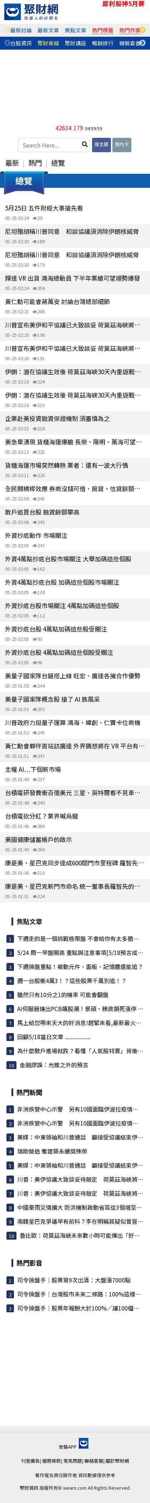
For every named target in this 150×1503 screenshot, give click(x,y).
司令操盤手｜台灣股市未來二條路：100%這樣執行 (82, 1294)
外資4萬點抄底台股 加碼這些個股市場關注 (62, 582)
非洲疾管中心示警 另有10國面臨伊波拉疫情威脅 (80, 1109)
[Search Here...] (54, 145)
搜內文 (122, 144)
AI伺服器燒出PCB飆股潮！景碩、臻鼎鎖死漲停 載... (82, 1008)
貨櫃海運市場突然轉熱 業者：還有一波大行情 (66, 465)
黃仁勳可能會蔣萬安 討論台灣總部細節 (57, 301)
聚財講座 (75, 43)
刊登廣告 (30, 1460)
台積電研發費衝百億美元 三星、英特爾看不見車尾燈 (75, 792)
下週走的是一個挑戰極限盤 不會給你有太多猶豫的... (83, 938)
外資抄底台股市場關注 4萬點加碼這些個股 (62, 605)
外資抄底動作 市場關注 (36, 535)
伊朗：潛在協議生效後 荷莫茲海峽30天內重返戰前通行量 (75, 371)
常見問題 (72, 1460)
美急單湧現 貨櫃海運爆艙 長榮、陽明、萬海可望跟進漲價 (75, 441)
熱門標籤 (102, 30)
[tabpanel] (21, 30)
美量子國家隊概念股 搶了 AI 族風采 (52, 698)
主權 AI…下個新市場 (33, 769)
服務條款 (51, 1460)
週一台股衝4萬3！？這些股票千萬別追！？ (72, 980)
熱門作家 (130, 30)
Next (142, 30)
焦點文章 (75, 30)
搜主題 (101, 144)
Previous (7, 30)
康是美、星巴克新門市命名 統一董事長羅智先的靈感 (75, 886)
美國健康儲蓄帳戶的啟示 (38, 839)
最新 (12, 163)
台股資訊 (21, 43)
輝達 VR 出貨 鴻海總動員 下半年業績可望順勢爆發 (72, 277)
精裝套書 (130, 43)
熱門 (35, 163)
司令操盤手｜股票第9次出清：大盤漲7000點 (74, 1280)
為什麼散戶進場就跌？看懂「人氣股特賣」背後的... (82, 1050)
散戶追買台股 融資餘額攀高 (42, 511)
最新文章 (48, 30)
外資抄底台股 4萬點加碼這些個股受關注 (59, 652)
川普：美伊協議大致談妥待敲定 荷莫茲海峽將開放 (83, 1179)
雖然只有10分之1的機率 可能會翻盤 (62, 994)
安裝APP (73, 1446)
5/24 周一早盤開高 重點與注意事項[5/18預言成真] (81, 952)
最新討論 (21, 30)
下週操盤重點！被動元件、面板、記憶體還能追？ (80, 966)
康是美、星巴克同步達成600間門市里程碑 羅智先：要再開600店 (75, 862)
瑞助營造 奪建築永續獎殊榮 (52, 1151)
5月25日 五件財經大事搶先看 (44, 207)
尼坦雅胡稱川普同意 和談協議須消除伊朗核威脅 (72, 231)
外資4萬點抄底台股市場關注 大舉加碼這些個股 (68, 558)
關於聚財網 (117, 1460)
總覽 (58, 163)
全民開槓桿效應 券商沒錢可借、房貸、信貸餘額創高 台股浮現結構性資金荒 (75, 488)
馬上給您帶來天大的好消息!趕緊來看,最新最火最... (81, 1022)
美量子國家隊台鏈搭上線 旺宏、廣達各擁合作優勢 (72, 675)
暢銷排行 (102, 43)
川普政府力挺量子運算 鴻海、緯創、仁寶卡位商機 (72, 722)
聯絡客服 (93, 1460)
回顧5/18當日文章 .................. (54, 1036)
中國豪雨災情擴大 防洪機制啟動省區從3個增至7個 (81, 1207)
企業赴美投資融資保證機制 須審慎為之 (57, 418)
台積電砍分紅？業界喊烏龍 (41, 815)
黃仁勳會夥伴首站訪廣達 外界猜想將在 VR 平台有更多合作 (75, 745)
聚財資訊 (29, 1487)
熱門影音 (29, 1262)
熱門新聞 (29, 1092)
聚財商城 (48, 43)
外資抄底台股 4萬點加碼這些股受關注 (56, 628)
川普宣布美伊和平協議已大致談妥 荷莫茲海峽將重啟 (75, 324)
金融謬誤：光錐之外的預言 (54, 1064)
